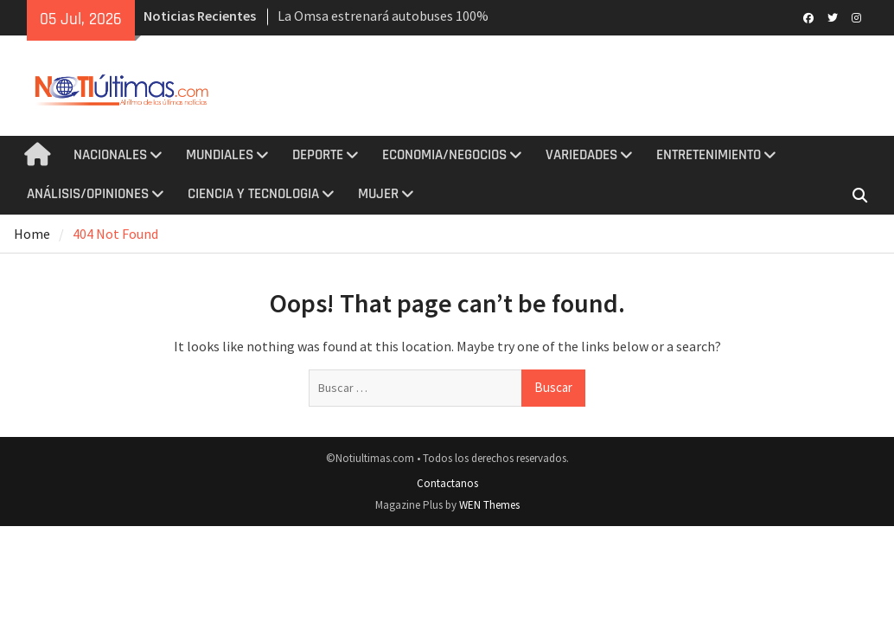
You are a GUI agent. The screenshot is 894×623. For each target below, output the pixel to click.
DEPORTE (317, 154)
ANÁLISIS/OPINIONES (88, 193)
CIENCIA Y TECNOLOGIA (253, 193)
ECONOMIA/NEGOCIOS (444, 154)
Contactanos (447, 483)
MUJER (378, 193)
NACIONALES (110, 154)
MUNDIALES (219, 154)
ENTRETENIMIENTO (708, 154)
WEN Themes (489, 505)
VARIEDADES (581, 154)
